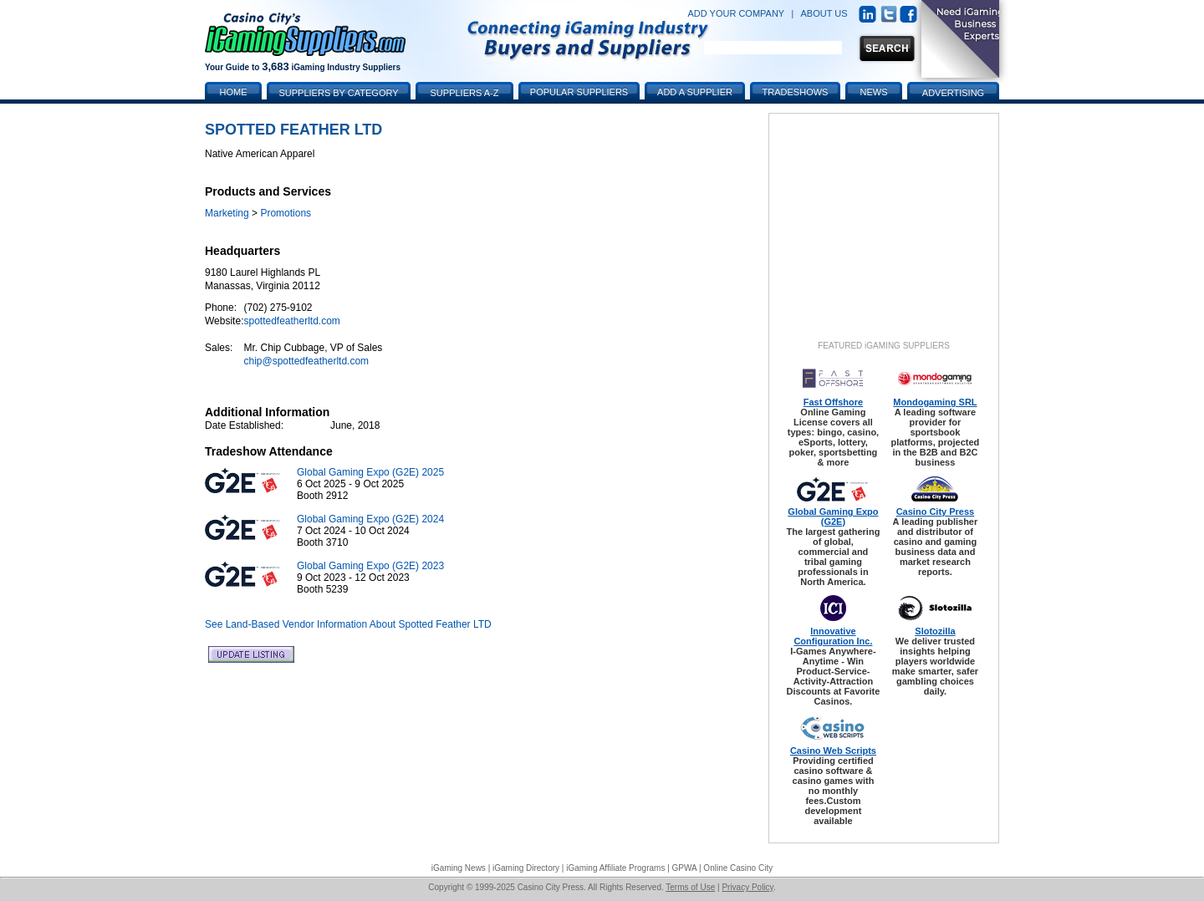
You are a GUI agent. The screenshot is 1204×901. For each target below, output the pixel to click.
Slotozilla (935, 631)
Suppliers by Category (338, 93)
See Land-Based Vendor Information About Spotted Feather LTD (348, 624)
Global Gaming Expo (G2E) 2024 (370, 519)
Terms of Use (690, 887)
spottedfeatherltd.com (291, 321)
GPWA (684, 868)
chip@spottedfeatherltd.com (306, 361)
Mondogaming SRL (935, 402)
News (874, 92)
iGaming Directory (525, 868)
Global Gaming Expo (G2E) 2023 (370, 566)
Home (233, 92)
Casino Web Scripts (833, 751)
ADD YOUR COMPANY (735, 13)
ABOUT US (824, 13)
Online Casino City (738, 868)
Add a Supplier (694, 92)
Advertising (953, 93)
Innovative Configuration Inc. (832, 636)
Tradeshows (796, 92)
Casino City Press (935, 511)
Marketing (227, 213)
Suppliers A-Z (465, 93)
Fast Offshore (834, 402)
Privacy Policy (747, 887)
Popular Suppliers (579, 92)
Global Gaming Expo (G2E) (833, 516)
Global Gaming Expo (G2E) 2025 (370, 472)
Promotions (285, 213)
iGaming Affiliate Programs (615, 868)
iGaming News (458, 868)
